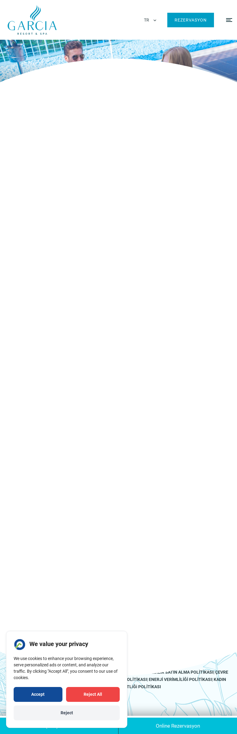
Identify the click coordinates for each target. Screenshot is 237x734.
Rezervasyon (191, 20)
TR (146, 20)
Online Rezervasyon (178, 726)
